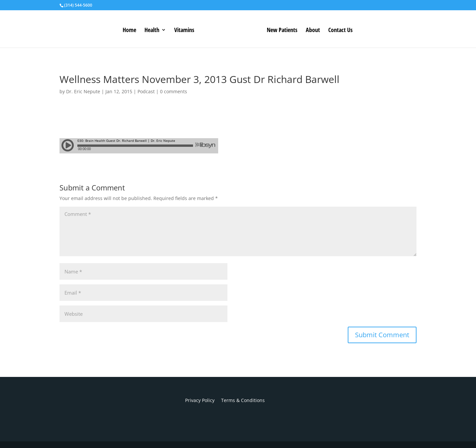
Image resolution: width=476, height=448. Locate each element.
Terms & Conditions (240, 400)
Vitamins (184, 30)
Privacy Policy (200, 400)
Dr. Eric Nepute (83, 91)
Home (129, 30)
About (313, 30)
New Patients (282, 30)
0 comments (173, 91)
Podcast (146, 91)
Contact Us (340, 30)
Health (151, 30)
